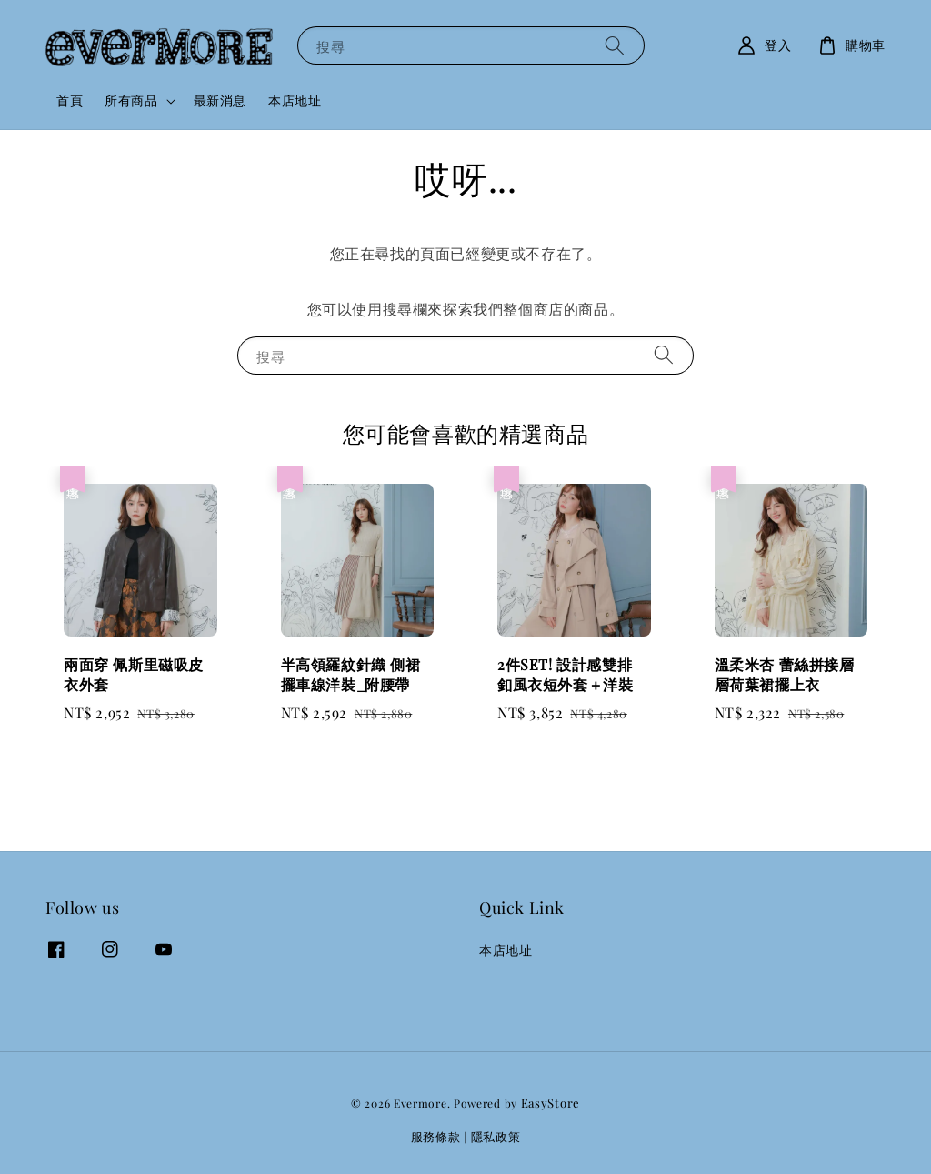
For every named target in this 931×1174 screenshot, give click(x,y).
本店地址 (294, 100)
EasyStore (550, 1102)
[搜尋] (615, 45)
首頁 (69, 100)
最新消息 (220, 100)
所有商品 (131, 101)
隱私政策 (496, 1136)
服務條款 (436, 1136)
